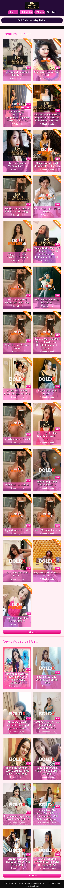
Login (40, 12)
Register (26, 12)
